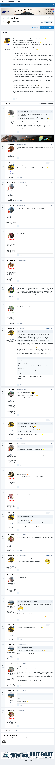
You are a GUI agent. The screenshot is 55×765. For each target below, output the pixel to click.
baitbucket (11, 492)
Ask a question (35, 27)
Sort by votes (44, 103)
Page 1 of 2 (14, 103)
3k (10, 296)
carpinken (11, 304)
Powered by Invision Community (27, 763)
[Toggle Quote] (18, 111)
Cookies (30, 760)
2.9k (7, 46)
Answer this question (47, 27)
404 (11, 155)
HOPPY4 (11, 231)
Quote (17, 98)
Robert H (11, 443)
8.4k (11, 118)
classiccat (11, 144)
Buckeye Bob (11, 182)
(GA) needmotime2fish (11, 664)
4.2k (11, 610)
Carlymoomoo (11, 260)
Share (41, 22)
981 (11, 502)
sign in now (29, 737)
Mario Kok (11, 598)
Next (7, 103)
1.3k (11, 241)
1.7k (11, 314)
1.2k (11, 194)
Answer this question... (13, 742)
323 (11, 677)
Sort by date (50, 103)
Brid (11, 470)
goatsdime (11, 534)
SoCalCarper (10, 205)
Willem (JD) (17, 21)
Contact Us (25, 760)
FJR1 (11, 285)
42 (11, 454)
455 (11, 216)
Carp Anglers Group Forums (10, 2)
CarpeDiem (11, 389)
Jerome (11, 108)
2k (11, 270)
